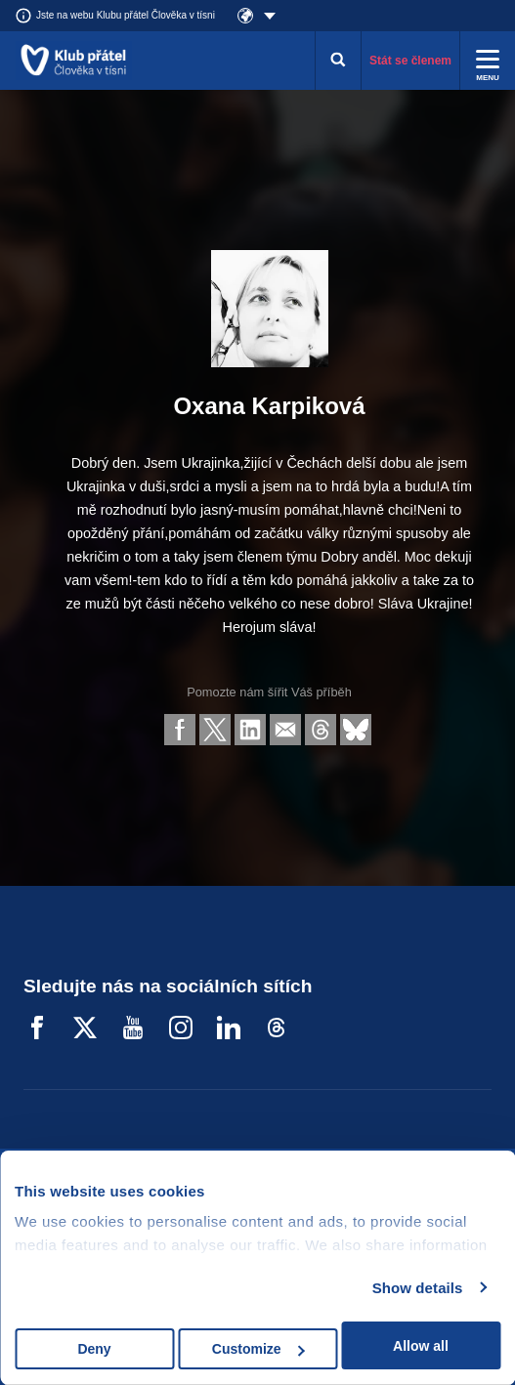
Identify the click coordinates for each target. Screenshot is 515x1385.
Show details (417, 1288)
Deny (93, 1349)
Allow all (421, 1346)
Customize (258, 1349)
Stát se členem (410, 60)
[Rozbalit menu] (487, 60)
